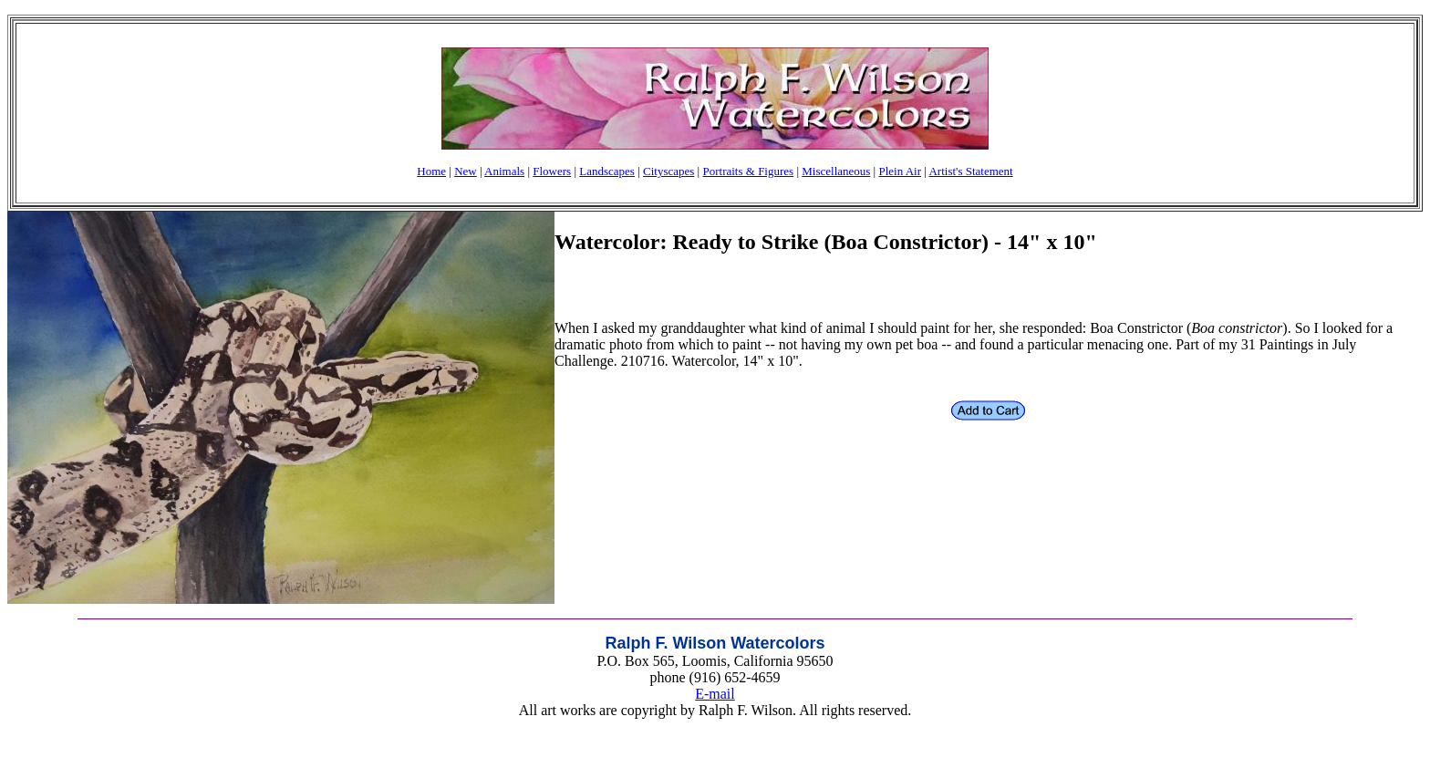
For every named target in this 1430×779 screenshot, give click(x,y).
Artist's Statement (970, 171)
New (465, 171)
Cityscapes (668, 171)
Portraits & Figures (747, 171)
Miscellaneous (836, 171)
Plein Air (899, 171)
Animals (504, 171)
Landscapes (607, 171)
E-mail (715, 693)
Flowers (552, 171)
